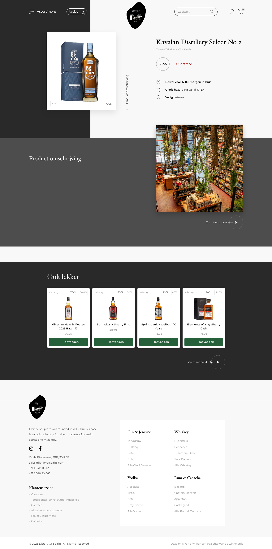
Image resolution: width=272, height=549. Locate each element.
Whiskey (181, 432)
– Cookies (35, 521)
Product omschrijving (127, 89)
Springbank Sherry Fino (113, 324)
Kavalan (188, 49)
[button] (68, 342)
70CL (179, 49)
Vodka (132, 477)
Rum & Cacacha (187, 477)
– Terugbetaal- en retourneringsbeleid (54, 499)
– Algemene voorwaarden (46, 510)
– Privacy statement (42, 515)
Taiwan (160, 49)
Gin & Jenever (138, 432)
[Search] (211, 12)
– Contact (35, 505)
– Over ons (36, 494)
